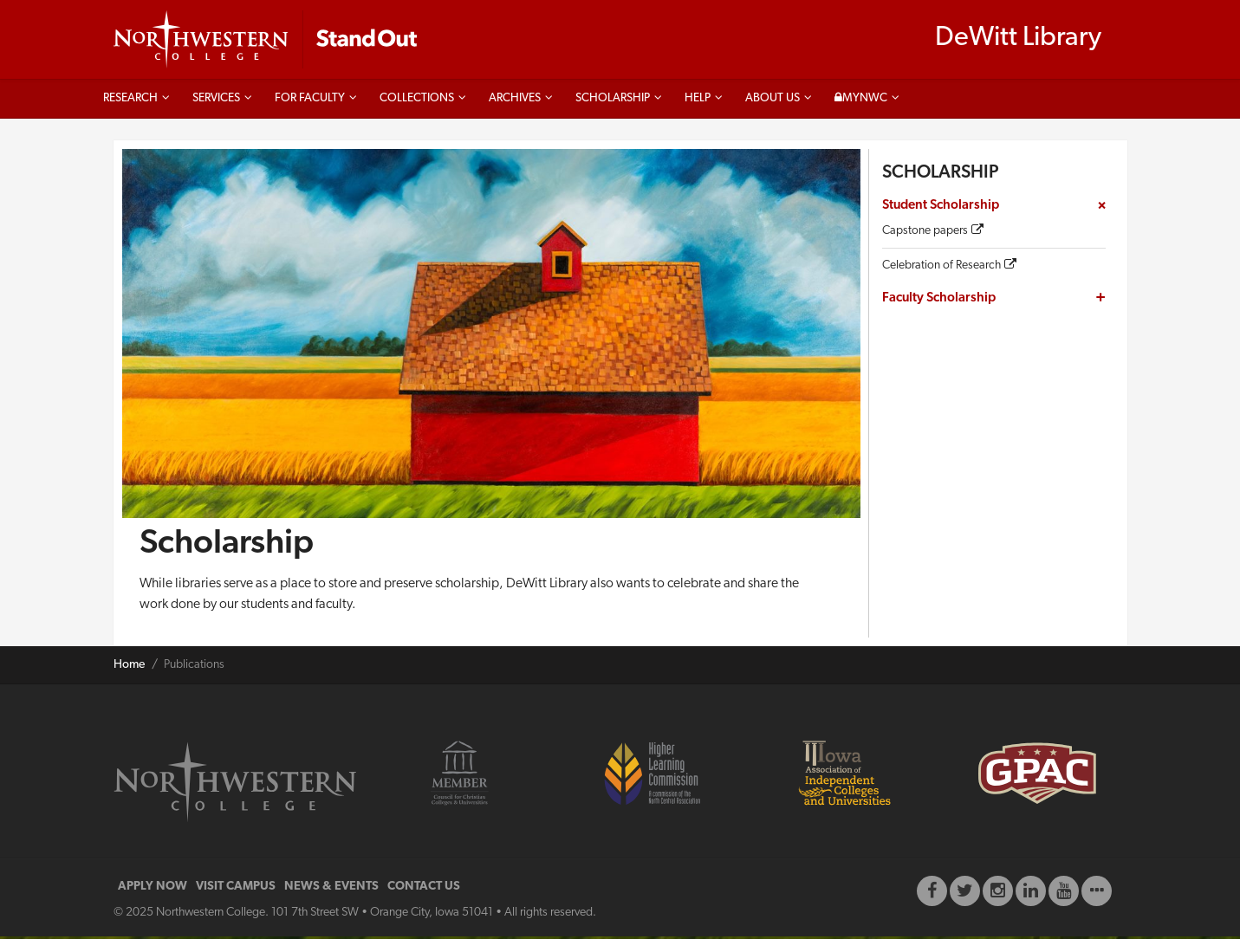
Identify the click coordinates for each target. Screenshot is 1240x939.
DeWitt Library (1018, 40)
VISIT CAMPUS (236, 889)
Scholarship (612, 101)
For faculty (310, 101)
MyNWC (860, 100)
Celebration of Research (941, 268)
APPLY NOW (152, 889)
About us (772, 101)
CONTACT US (423, 889)
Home (129, 667)
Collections (417, 101)
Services (216, 101)
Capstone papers (925, 234)
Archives (515, 101)
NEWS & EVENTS (331, 889)
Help (698, 101)
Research (130, 101)
